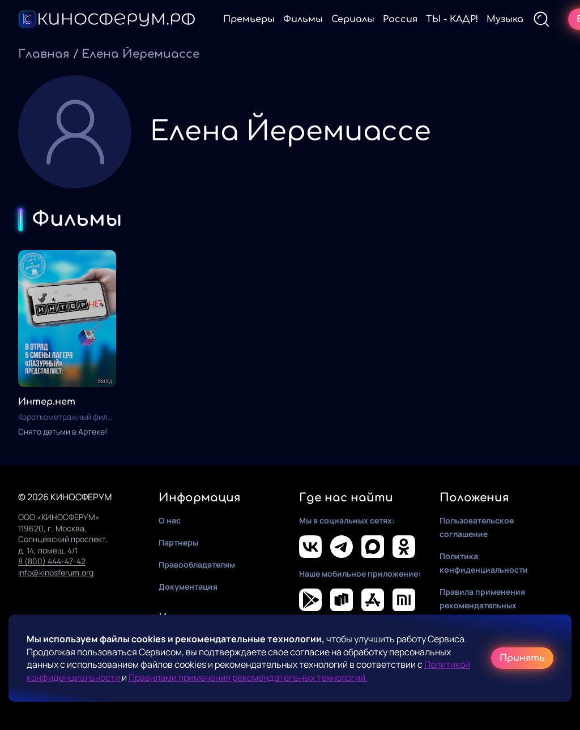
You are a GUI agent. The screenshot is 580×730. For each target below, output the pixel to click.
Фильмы (303, 19)
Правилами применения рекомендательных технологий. (248, 677)
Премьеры (249, 19)
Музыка (505, 19)
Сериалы (352, 19)
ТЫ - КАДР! (452, 19)
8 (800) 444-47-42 (52, 561)
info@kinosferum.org (55, 572)
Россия (400, 19)
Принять (522, 658)
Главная (44, 54)
